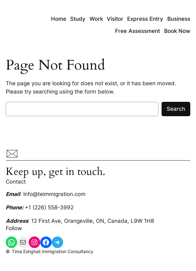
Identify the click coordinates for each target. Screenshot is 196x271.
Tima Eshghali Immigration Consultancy (52, 251)
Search (176, 109)
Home (58, 19)
